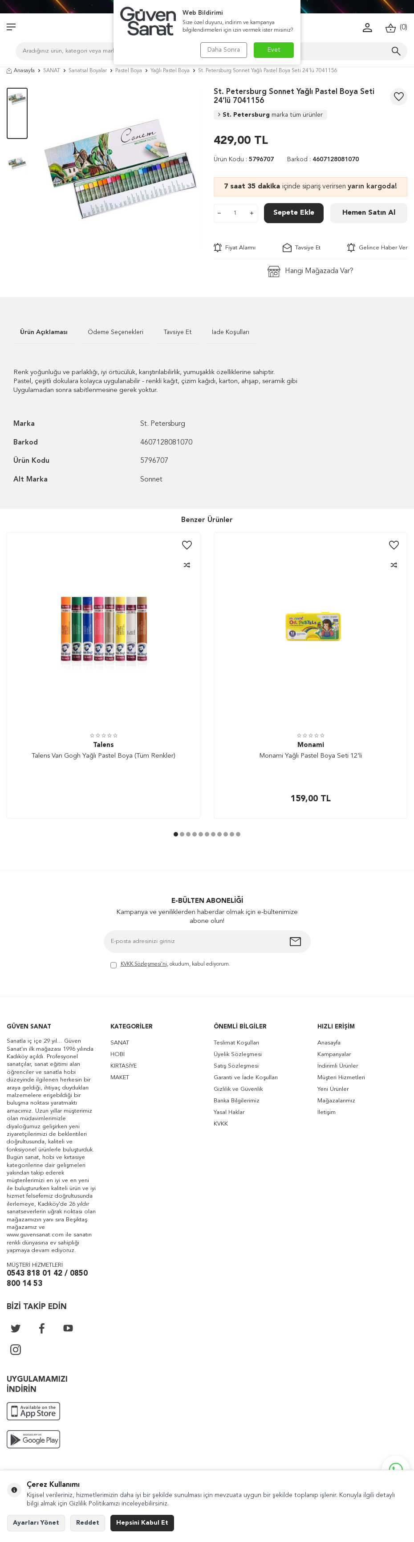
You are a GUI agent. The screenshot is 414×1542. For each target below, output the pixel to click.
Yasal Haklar (229, 1112)
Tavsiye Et (302, 247)
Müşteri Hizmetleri (341, 1078)
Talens (103, 745)
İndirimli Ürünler (337, 1066)
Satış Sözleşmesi (236, 1066)
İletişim (326, 1112)
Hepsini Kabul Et (142, 1523)
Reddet (87, 1523)
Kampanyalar (334, 1054)
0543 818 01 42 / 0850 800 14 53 (47, 1279)
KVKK (221, 1124)
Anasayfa (21, 71)
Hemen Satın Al (368, 212)
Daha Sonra (223, 50)
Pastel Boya (128, 70)
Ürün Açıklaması (44, 332)
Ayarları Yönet (36, 1523)
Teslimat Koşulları (236, 1043)
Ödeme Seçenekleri (115, 332)
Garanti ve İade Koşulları (246, 1078)
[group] (120, 167)
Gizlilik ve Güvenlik (238, 1089)
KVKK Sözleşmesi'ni (144, 964)
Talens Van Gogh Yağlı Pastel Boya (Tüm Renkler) (103, 756)
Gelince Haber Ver (377, 247)
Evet (274, 50)
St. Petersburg (270, 115)
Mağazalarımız (336, 1101)
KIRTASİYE (123, 1066)
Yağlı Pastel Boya (170, 70)
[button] (176, 834)
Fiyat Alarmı (235, 247)
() (396, 28)
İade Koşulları (230, 332)
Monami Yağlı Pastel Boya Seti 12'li (310, 756)
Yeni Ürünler (333, 1089)
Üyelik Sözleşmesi (238, 1054)
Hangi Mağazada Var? (310, 271)
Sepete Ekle (293, 212)
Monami (310, 745)
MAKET (119, 1078)
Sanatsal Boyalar (88, 70)
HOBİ (117, 1054)
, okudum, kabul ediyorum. (170, 965)
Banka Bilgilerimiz (237, 1101)
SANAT (51, 70)
